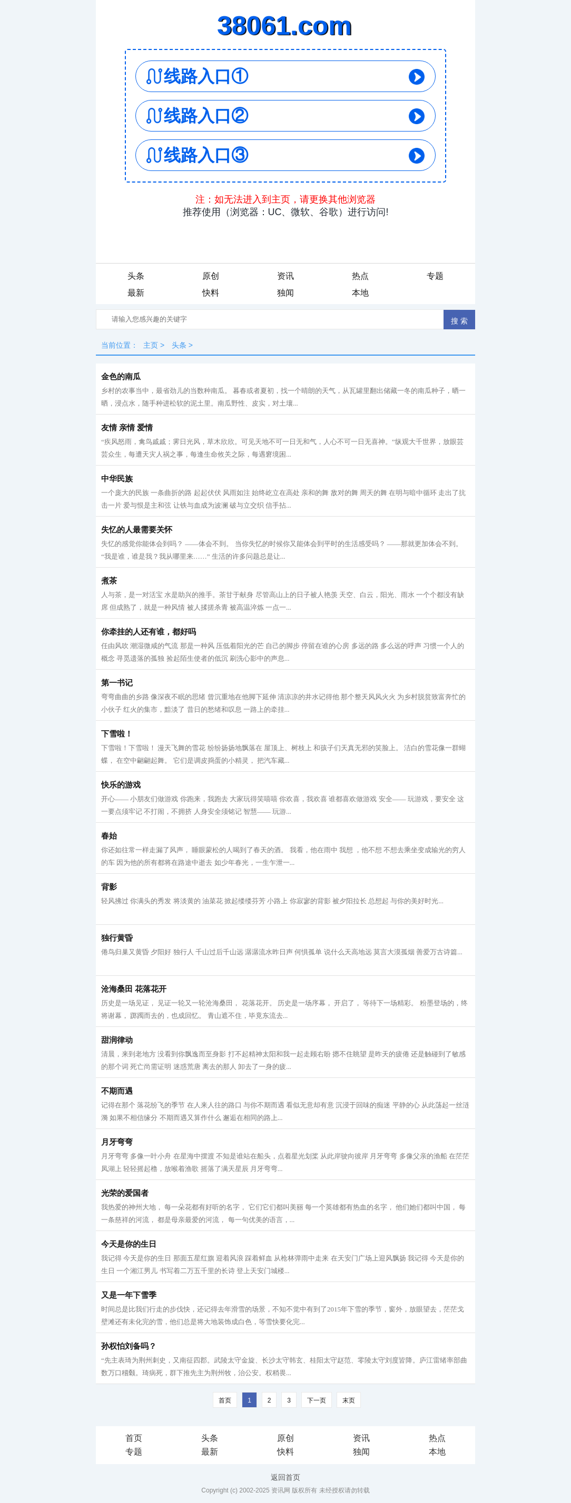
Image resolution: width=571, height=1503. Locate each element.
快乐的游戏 (121, 785)
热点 (360, 275)
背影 (109, 887)
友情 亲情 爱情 (127, 427)
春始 (109, 836)
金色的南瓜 (121, 376)
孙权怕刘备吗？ (128, 1346)
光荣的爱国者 (125, 1193)
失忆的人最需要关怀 (136, 530)
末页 (348, 1400)
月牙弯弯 (117, 1142)
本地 (360, 292)
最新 (135, 292)
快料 (210, 292)
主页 (150, 345)
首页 (225, 1400)
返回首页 (285, 1477)
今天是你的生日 (128, 1244)
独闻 (285, 292)
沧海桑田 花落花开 (133, 989)
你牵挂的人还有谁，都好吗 (148, 632)
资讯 (285, 275)
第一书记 (117, 683)
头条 (135, 275)
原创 (210, 275)
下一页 (316, 1400)
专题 (435, 275)
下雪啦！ (117, 734)
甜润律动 (117, 1040)
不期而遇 (117, 1091)
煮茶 (109, 581)
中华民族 (117, 479)
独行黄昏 (117, 938)
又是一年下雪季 (128, 1295)
